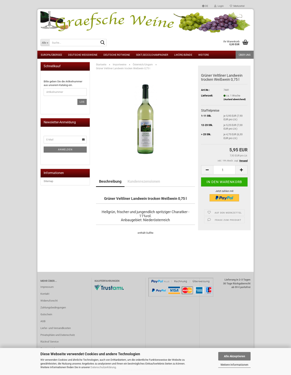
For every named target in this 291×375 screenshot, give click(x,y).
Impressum (47, 286)
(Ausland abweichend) (235, 99)
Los (82, 102)
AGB (42, 321)
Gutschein (46, 314)
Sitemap (48, 181)
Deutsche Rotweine (116, 54)
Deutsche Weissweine (82, 54)
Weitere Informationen (234, 364)
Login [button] (219, 6)
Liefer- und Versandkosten (55, 328)
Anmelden (65, 149)
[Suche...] (44, 42)
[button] (205, 6)
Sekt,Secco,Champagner (152, 54)
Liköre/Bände (183, 54)
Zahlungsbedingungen (53, 307)
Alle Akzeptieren (234, 356)
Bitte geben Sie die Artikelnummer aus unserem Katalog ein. (63, 83)
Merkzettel (237, 6)
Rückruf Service (49, 341)
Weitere (203, 54)
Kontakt (44, 293)
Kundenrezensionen (144, 181)
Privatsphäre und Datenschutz (57, 334)
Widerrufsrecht (49, 300)
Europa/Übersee (51, 54)
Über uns (245, 54)
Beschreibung (110, 181)
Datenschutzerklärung (103, 367)
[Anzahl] (224, 169)
